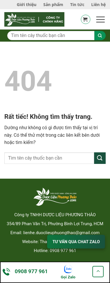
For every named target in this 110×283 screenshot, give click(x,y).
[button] (85, 19)
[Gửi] (100, 158)
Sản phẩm (53, 4)
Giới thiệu (26, 4)
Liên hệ (98, 4)
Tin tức (77, 4)
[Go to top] (98, 271)
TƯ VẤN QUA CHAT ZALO (76, 241)
